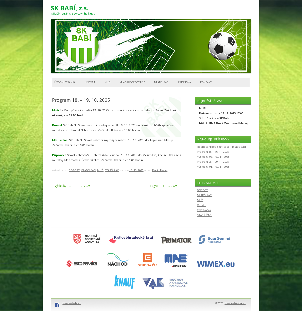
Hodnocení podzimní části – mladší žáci (221, 147)
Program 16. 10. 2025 (165, 186)
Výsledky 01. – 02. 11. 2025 (213, 167)
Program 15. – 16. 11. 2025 (213, 152)
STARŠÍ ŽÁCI (112, 170)
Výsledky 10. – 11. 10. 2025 (71, 186)
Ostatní (201, 205)
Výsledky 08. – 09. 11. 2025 (213, 157)
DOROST (74, 170)
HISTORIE (90, 82)
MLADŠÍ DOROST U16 (132, 82)
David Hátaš (159, 170)
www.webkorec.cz (235, 303)
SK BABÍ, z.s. (70, 8)
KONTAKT (206, 82)
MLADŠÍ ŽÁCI (161, 82)
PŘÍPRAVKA (184, 82)
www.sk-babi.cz (71, 303)
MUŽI (108, 82)
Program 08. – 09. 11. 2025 (213, 162)
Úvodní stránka (65, 82)
